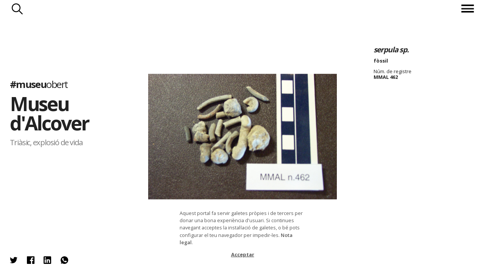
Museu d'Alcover (49, 113)
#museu (39, 84)
